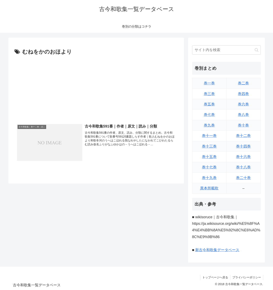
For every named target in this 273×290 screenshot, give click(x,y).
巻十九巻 (209, 178)
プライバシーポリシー (246, 277)
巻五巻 (209, 104)
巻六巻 (243, 104)
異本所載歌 (209, 188)
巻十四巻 (243, 146)
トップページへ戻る (215, 277)
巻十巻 (243, 125)
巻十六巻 (243, 157)
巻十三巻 (209, 146)
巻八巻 (243, 115)
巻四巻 (243, 94)
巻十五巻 (209, 157)
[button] (256, 50)
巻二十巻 (243, 178)
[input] (226, 50)
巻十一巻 (209, 136)
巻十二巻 (243, 136)
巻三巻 (209, 94)
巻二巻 (243, 83)
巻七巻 (209, 115)
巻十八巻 (243, 167)
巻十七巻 (209, 167)
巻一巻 (209, 83)
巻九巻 (209, 125)
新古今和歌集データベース (217, 250)
